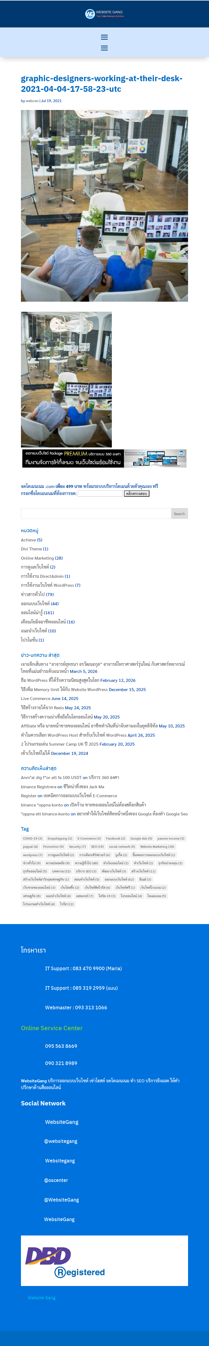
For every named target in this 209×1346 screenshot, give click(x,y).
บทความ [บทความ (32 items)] (61, 871)
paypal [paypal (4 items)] (30, 846)
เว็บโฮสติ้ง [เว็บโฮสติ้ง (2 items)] (70, 887)
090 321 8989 (61, 1063)
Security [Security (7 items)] (77, 846)
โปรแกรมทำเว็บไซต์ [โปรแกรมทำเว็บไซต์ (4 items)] (39, 904)
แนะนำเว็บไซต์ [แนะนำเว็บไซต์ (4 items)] (58, 896)
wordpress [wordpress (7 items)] (32, 855)
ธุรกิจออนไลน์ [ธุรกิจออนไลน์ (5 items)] (35, 871)
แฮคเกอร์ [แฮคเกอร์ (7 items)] (84, 896)
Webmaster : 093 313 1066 (76, 1007)
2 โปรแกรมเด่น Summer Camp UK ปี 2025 (60, 744)
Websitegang (60, 1160)
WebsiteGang (61, 1122)
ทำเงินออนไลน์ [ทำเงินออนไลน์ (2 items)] (115, 863)
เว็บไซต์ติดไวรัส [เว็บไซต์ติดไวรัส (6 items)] (97, 887)
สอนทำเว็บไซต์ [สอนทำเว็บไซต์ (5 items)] (86, 879)
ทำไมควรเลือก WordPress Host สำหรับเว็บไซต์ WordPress (74, 735)
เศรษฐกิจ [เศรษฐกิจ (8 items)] (32, 896)
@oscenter (56, 1180)
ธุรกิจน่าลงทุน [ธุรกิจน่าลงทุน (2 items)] (170, 863)
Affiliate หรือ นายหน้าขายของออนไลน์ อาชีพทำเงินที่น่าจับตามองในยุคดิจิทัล (89, 726)
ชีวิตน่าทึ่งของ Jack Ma (83, 786)
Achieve (28, 540)
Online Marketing (37, 558)
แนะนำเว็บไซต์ (34, 630)
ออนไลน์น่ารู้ (32, 612)
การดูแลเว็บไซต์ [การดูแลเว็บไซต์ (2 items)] (61, 855)
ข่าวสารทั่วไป (33, 594)
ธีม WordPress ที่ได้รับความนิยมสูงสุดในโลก (60, 680)
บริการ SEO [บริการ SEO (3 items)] (86, 871)
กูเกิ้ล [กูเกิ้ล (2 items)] (121, 855)
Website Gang (42, 1297)
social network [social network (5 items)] (122, 846)
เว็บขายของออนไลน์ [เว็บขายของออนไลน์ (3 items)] (39, 887)
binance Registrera (38, 786)
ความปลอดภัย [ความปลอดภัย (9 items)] (58, 863)
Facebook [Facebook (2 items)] (115, 838)
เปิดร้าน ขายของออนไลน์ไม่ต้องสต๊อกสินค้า (108, 805)
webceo (32, 100)
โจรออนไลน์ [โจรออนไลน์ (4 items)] (131, 896)
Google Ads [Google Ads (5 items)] (141, 838)
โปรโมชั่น (29, 640)
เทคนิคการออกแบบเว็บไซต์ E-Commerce (80, 795)
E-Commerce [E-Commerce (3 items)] (89, 838)
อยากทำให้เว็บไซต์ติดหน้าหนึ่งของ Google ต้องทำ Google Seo (132, 814)
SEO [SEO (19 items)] (97, 846)
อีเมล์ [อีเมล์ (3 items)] (145, 879)
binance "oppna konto (42, 805)
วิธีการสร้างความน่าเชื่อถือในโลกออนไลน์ (57, 717)
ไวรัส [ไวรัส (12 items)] (66, 904)
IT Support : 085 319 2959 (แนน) (81, 987)
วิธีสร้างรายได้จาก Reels (42, 707)
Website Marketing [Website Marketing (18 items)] (157, 846)
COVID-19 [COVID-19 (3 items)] (32, 838)
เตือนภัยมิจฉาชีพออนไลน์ (43, 622)
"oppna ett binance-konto (45, 814)
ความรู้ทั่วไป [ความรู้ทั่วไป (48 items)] (86, 863)
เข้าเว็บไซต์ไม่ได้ (35, 753)
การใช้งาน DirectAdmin (42, 576)
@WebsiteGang (61, 1199)
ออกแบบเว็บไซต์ (35, 603)
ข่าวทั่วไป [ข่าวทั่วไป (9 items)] (32, 863)
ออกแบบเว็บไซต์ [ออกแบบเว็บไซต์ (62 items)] (119, 879)
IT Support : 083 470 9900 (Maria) (83, 968)
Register (28, 795)
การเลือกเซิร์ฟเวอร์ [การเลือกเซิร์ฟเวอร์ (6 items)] (94, 855)
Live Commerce (35, 698)
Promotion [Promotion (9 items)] (53, 846)
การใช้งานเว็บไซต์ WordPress (47, 585)
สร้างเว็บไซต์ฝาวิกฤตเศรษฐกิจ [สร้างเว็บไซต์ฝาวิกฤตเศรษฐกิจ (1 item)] (46, 879)
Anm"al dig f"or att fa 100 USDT (51, 777)
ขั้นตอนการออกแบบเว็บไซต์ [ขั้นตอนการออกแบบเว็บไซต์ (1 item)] (154, 855)
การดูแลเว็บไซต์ (35, 567)
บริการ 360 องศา (104, 777)
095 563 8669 (61, 1045)
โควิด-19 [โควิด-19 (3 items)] (107, 896)
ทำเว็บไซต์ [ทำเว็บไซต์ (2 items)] (143, 863)
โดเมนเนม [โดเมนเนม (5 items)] (156, 896)
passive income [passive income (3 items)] (171, 838)
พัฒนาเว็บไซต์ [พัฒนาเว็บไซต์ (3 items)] (114, 871)
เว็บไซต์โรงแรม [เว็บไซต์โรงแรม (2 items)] (153, 887)
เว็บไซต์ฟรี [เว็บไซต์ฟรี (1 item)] (125, 887)
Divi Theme (31, 548)
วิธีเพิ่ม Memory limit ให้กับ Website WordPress (64, 689)
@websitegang (60, 1140)
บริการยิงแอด (157, 1080)
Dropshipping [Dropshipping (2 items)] (60, 838)
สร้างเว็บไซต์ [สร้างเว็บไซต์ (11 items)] (143, 871)
